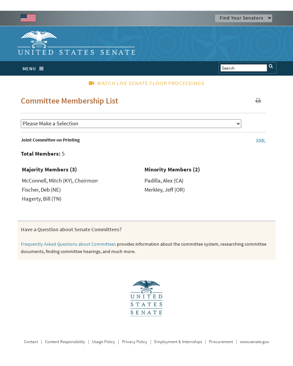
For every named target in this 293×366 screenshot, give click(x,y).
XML (261, 140)
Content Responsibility (65, 341)
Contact (31, 341)
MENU (35, 69)
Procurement (221, 341)
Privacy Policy (134, 341)
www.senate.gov (254, 341)
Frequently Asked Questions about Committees (68, 244)
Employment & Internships (178, 341)
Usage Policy (103, 341)
